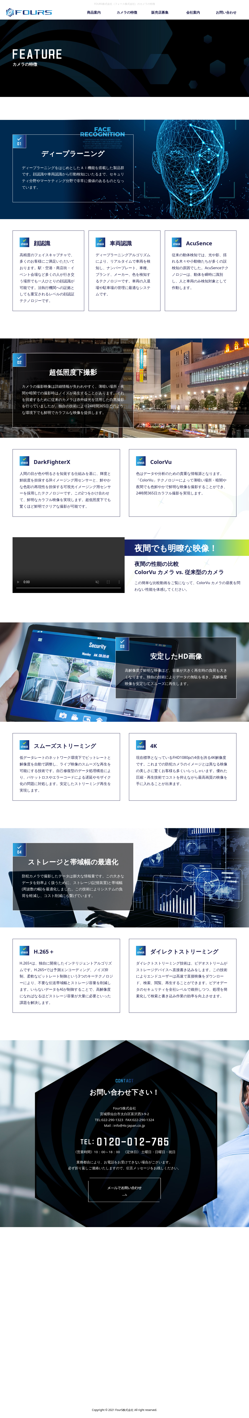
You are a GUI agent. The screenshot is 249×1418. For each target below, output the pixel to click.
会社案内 (193, 12)
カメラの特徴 (127, 12)
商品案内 (94, 12)
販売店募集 (159, 12)
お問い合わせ (226, 12)
